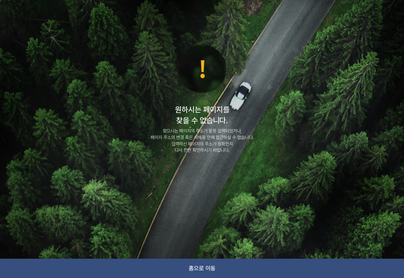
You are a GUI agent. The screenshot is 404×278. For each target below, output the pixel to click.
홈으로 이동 (202, 268)
